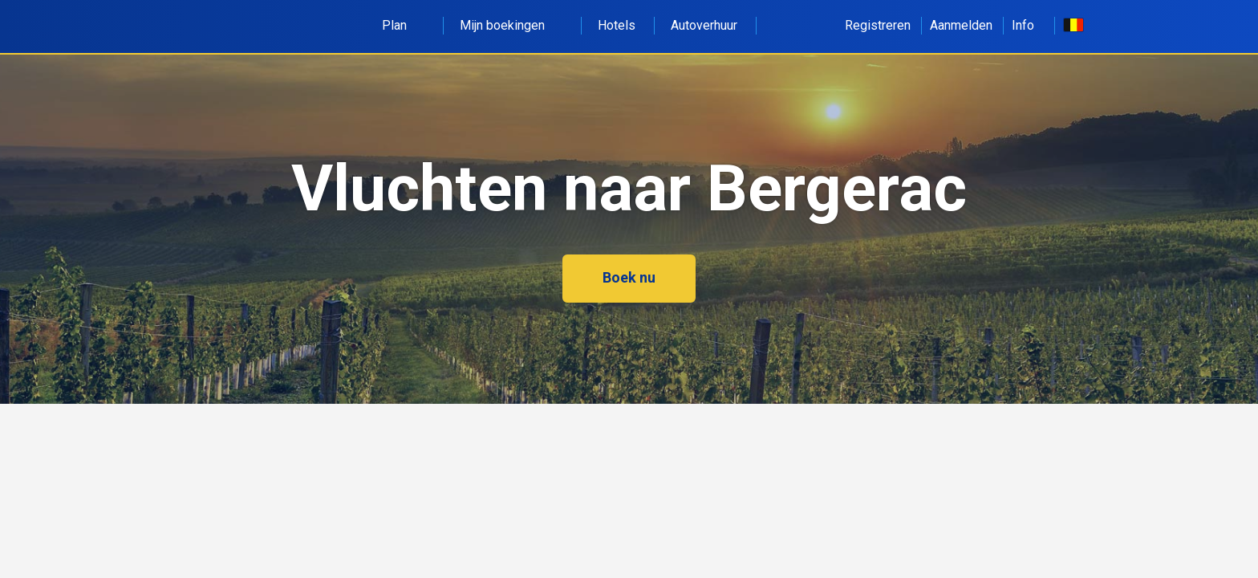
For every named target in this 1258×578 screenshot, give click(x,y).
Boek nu (629, 277)
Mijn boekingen (511, 25)
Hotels (616, 25)
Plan (403, 25)
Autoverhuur (704, 25)
